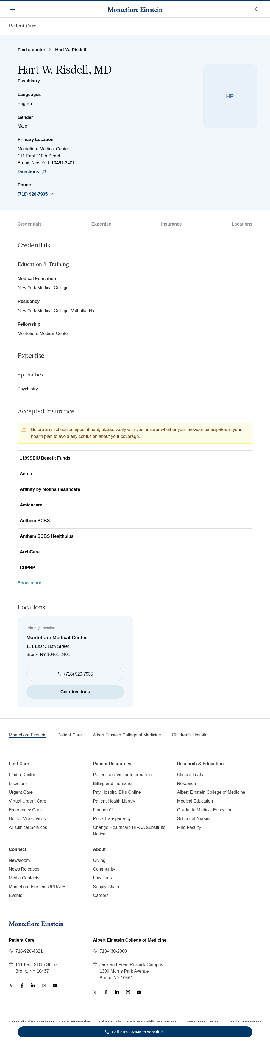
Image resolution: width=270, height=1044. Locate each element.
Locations (242, 224)
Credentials (29, 224)
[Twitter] (11, 985)
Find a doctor (31, 49)
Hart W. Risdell (70, 49)
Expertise (101, 224)
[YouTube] (55, 985)
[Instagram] (44, 985)
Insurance (171, 224)
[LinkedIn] (33, 985)
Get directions (75, 692)
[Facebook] (22, 985)
